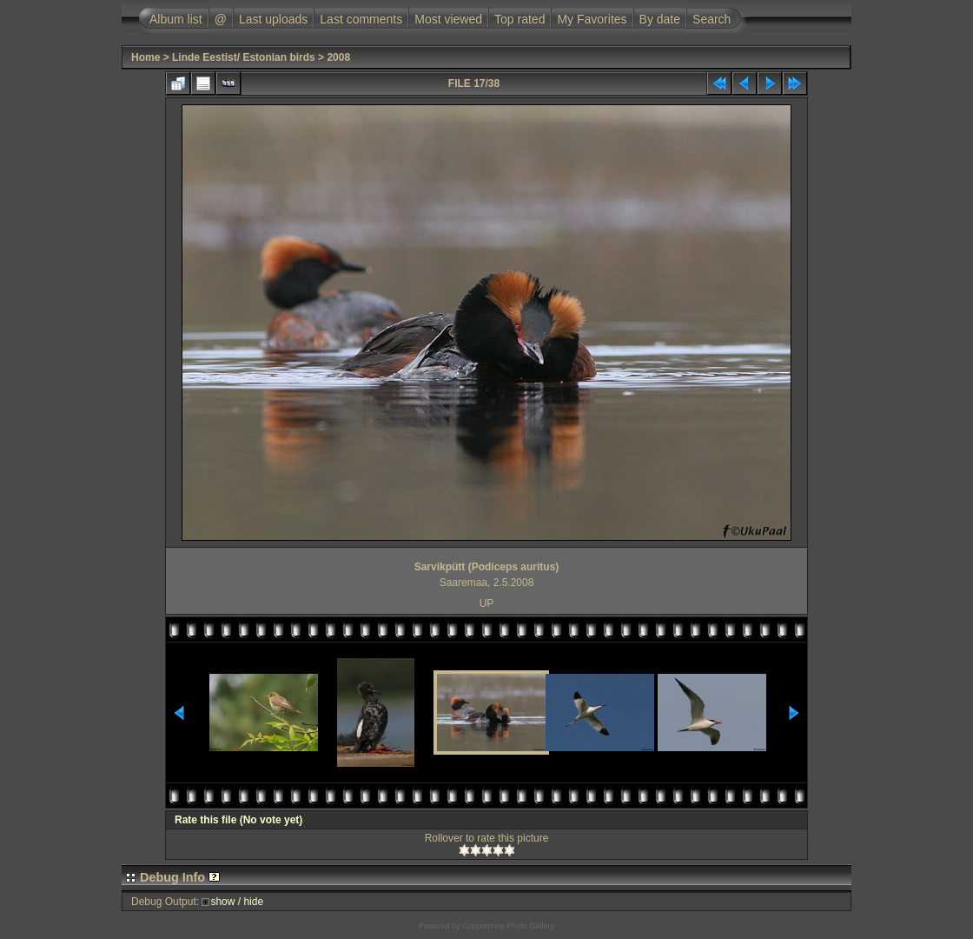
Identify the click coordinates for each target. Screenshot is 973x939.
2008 (338, 57)
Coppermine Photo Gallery (508, 926)
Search (711, 19)
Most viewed (448, 19)
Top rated (519, 19)
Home (145, 57)
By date (659, 19)
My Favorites (591, 19)
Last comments (361, 19)
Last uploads (273, 19)
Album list (175, 19)
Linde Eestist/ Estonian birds (243, 57)
